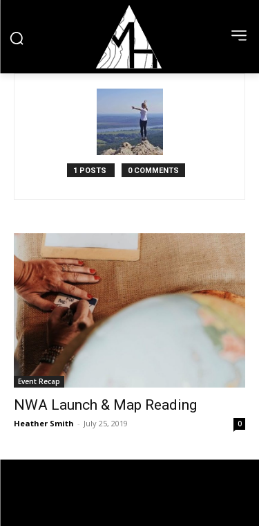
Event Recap (39, 381)
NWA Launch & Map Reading (105, 405)
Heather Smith (44, 423)
